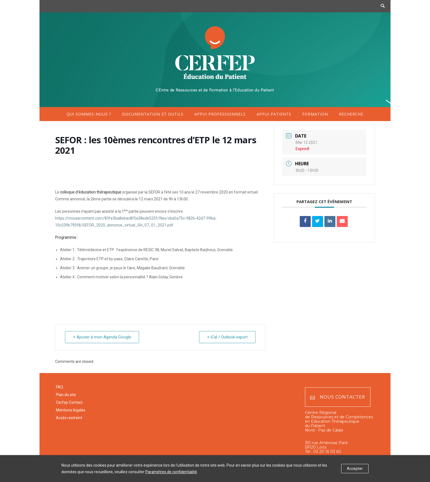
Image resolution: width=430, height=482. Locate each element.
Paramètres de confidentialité (171, 472)
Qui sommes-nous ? (89, 114)
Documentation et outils (152, 114)
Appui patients (274, 114)
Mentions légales (70, 410)
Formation (315, 114)
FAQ (59, 387)
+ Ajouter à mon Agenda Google (102, 337)
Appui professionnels (220, 114)
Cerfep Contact (69, 402)
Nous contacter (337, 397)
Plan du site (66, 395)
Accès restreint (69, 418)
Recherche (351, 114)
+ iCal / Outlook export (227, 337)
